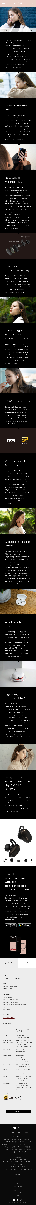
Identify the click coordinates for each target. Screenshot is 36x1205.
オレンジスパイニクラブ (25, 1144)
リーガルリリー (12, 1144)
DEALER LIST (18, 1111)
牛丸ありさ (15, 1152)
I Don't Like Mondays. (10, 1142)
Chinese (18, 1132)
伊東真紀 (27, 1147)
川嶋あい (7, 1147)
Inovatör (5, 1162)
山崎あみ (14, 1147)
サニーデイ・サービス (25, 1142)
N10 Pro (22, 1162)
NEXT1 (16, 1162)
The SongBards (24, 1152)
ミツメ (8, 1152)
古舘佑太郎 (22, 1149)
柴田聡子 (14, 1149)
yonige (4, 1144)
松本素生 (29, 1149)
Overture (5, 1169)
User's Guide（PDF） (9, 1018)
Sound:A (23, 1169)
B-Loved (20, 1147)
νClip (11, 1162)
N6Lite (20, 1164)
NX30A (30, 1169)
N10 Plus (28, 1162)
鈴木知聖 (20, 1139)
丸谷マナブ (27, 1139)
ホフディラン (7, 1149)
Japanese (10, 1132)
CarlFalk (6, 1139)
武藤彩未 (13, 1139)
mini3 (14, 1164)
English (31, 3)
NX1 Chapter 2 (14, 1169)
